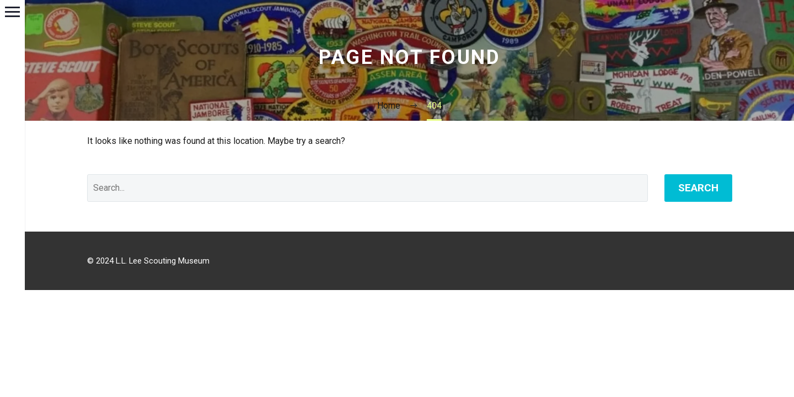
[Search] (367, 188)
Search (698, 187)
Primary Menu (12, 12)
